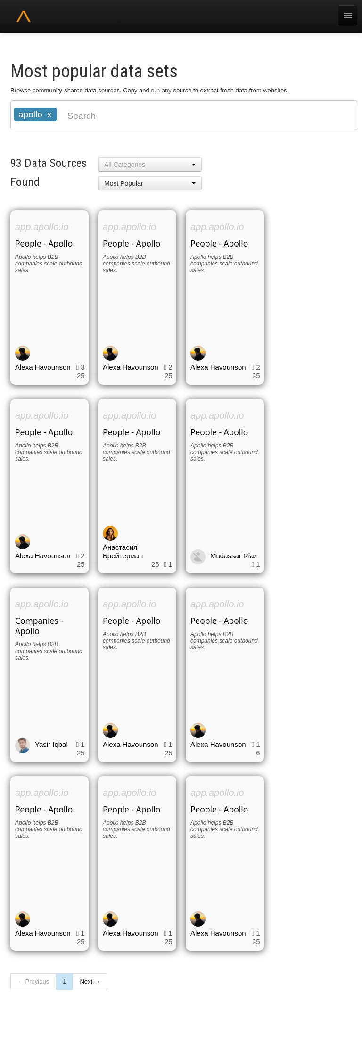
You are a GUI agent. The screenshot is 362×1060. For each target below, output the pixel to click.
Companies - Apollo (39, 626)
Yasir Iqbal (51, 744)
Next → (90, 981)
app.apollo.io (41, 227)
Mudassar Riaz (233, 556)
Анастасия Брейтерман (123, 551)
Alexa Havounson (43, 367)
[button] (150, 164)
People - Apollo (44, 243)
